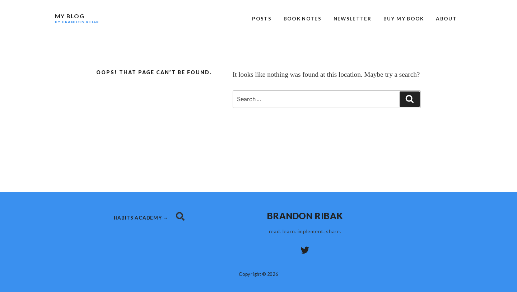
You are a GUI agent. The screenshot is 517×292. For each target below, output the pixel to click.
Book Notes (303, 19)
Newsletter (353, 19)
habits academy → (142, 218)
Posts (261, 19)
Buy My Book (403, 19)
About (446, 19)
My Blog (77, 18)
